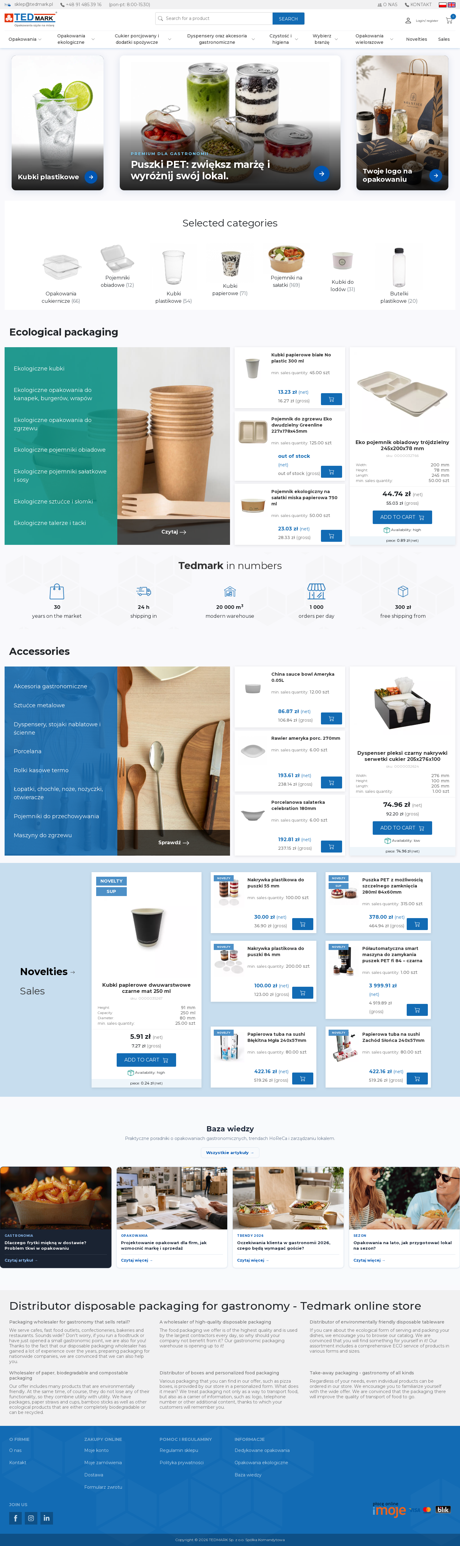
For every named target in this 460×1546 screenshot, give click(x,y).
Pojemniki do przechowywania (56, 816)
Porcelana (28, 751)
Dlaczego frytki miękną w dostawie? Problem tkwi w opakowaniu (45, 1245)
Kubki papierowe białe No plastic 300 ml (301, 358)
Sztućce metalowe (39, 705)
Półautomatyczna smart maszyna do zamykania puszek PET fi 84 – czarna (392, 954)
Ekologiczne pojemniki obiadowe (60, 449)
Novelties (416, 39)
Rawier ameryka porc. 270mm (305, 738)
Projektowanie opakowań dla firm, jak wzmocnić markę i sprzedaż (164, 1245)
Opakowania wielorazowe (369, 39)
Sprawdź (173, 842)
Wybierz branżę (322, 39)
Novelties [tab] (47, 972)
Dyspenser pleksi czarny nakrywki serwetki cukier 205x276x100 (402, 756)
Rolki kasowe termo (41, 770)
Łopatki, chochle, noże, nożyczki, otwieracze (58, 793)
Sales (444, 39)
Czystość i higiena (281, 39)
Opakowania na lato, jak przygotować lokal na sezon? (402, 1245)
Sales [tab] (33, 991)
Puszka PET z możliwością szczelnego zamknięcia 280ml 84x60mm (392, 886)
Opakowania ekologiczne (71, 39)
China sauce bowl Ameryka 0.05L (302, 677)
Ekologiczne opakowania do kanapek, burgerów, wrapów (53, 394)
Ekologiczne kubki (39, 368)
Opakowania (22, 39)
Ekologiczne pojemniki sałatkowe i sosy (60, 475)
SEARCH (288, 19)
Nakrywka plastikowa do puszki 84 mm (275, 951)
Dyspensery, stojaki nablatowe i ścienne (57, 728)
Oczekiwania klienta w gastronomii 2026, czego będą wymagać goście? (283, 1245)
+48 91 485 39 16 (83, 4)
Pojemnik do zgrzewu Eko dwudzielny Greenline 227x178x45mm (301, 425)
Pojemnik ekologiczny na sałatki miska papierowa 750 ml (304, 498)
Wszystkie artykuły (227, 1152)
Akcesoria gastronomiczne (50, 686)
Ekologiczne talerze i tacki (50, 523)
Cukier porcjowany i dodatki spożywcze (137, 39)
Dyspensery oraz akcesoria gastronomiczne (217, 39)
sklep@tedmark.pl (33, 4)
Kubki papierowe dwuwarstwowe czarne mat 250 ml (146, 988)
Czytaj (173, 532)
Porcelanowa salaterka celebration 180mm (298, 805)
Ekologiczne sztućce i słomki (53, 501)
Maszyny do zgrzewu (43, 835)
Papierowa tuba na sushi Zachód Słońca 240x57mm (393, 1037)
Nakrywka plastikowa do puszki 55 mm (275, 883)
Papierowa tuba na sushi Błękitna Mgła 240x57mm (276, 1037)
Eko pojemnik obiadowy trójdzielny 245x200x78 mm (402, 445)
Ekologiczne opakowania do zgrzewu (53, 424)
